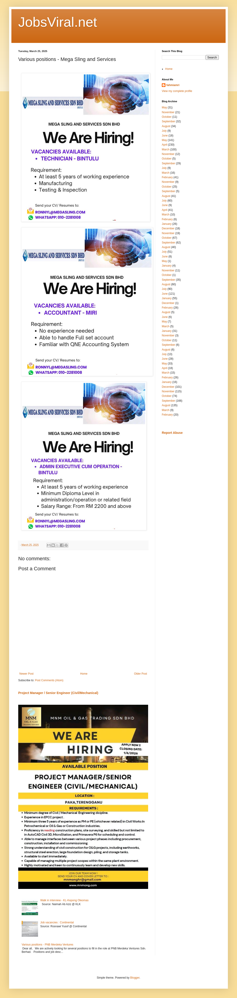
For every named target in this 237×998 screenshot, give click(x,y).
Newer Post (26, 673)
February (167, 177)
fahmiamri (172, 85)
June (165, 135)
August (166, 126)
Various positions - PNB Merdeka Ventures (47, 944)
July (164, 130)
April (164, 144)
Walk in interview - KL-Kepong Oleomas (64, 900)
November (168, 112)
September (168, 121)
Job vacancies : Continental (57, 922)
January (167, 223)
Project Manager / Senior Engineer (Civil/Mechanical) (58, 693)
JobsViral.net (57, 22)
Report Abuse (172, 433)
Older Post (140, 673)
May (164, 107)
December (168, 228)
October (167, 116)
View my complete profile (177, 91)
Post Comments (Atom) (49, 680)
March (165, 149)
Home (84, 673)
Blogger (134, 977)
